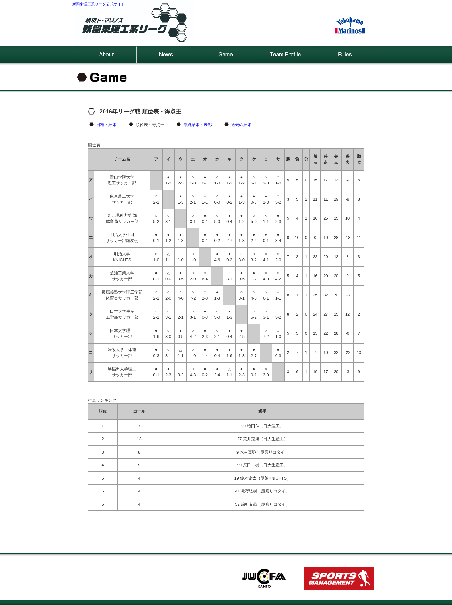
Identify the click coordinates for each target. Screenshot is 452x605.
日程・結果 (106, 124)
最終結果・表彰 (197, 124)
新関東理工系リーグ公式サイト (98, 4)
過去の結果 (241, 124)
